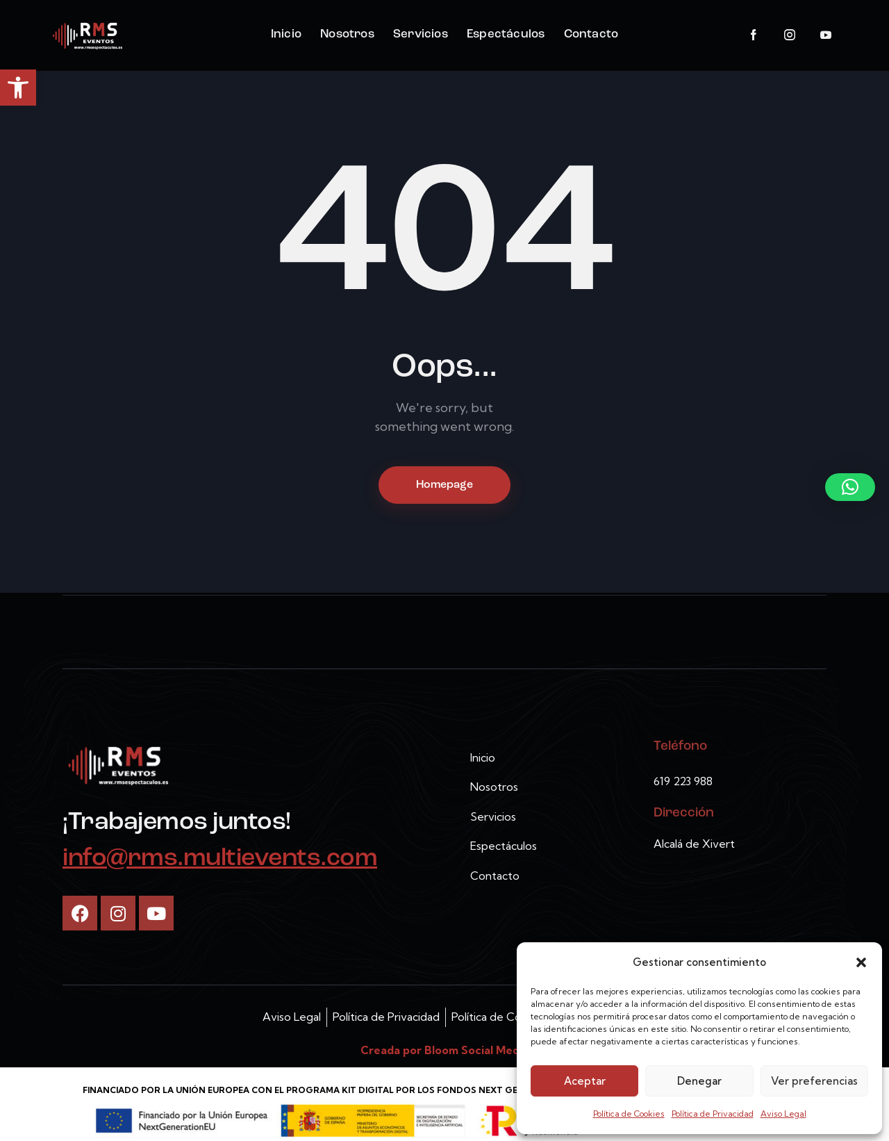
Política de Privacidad (713, 1113)
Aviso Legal (783, 1113)
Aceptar (585, 1080)
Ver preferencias (814, 1080)
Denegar (699, 1080)
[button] (18, 87)
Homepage (444, 485)
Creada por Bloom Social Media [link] (444, 1050)
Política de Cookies (629, 1113)
